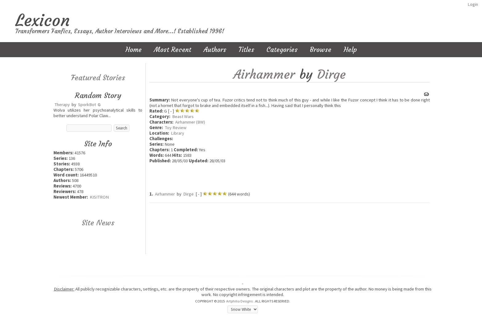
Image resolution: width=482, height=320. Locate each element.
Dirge (331, 74)
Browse (320, 49)
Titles (246, 49)
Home (133, 49)
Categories (282, 49)
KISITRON (99, 197)
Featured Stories (98, 77)
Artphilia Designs (239, 301)
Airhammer (264, 74)
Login (473, 4)
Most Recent (172, 49)
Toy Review (176, 127)
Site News (98, 222)
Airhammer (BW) (190, 122)
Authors (214, 49)
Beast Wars (183, 116)
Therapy (62, 104)
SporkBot (87, 104)
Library (177, 133)
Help (350, 49)
